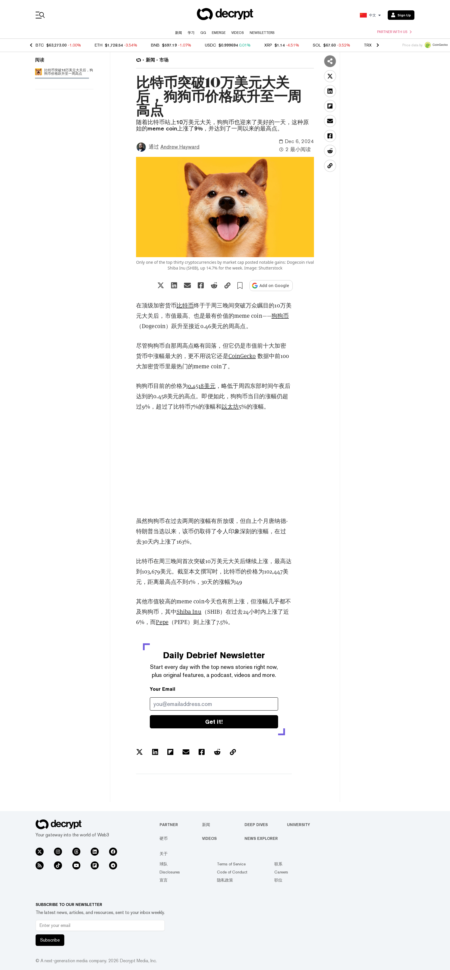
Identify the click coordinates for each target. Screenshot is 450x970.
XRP (268, 45)
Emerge (219, 33)
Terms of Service (231, 864)
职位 (278, 880)
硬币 (164, 838)
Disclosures (170, 872)
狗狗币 (280, 316)
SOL (317, 45)
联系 (278, 864)
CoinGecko (242, 356)
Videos (237, 33)
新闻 (178, 33)
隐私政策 (225, 880)
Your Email (162, 689)
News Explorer (261, 838)
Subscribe (50, 940)
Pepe (162, 622)
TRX (368, 45)
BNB (155, 45)
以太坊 (230, 406)
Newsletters (262, 33)
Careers (281, 872)
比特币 (185, 305)
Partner (169, 824)
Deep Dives (256, 824)
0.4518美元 (202, 386)
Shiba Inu (188, 611)
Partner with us (394, 32)
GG (203, 33)
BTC (40, 45)
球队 (164, 864)
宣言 (164, 880)
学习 (191, 33)
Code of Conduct (232, 872)
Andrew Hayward (179, 147)
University (298, 824)
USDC (210, 45)
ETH (98, 45)
